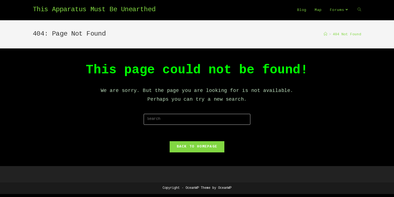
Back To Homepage (197, 146)
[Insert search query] (197, 119)
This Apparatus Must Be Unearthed (94, 10)
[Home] (325, 34)
